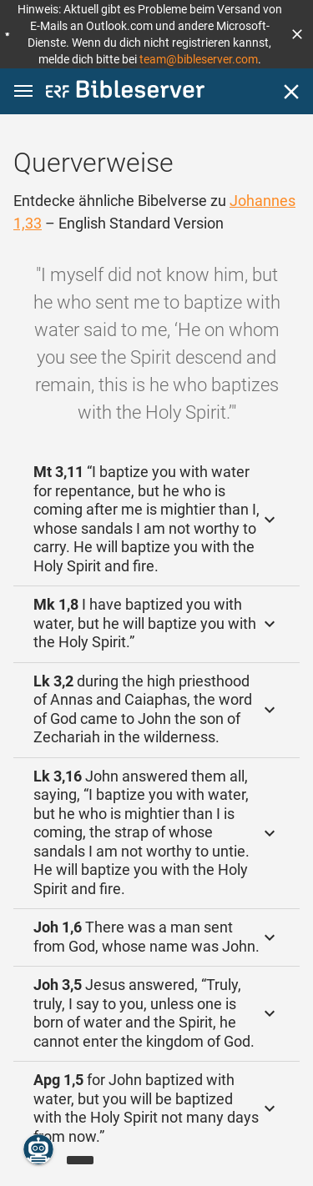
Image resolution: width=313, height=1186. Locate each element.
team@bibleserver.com (198, 59)
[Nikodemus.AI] (38, 1149)
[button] (297, 34)
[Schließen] (291, 91)
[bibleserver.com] (125, 92)
